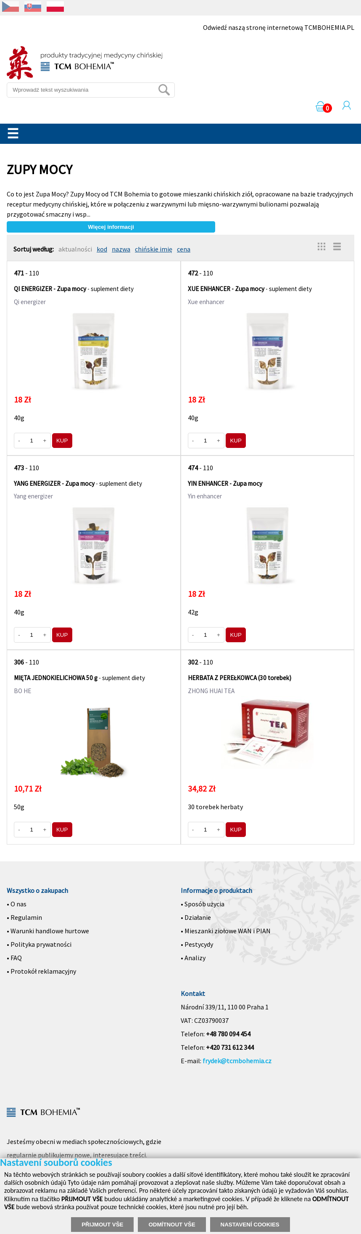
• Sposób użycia (202, 904)
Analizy (195, 957)
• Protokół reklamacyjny (41, 971)
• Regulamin (24, 917)
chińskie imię (153, 249)
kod (102, 249)
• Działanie (196, 917)
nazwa (121, 249)
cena (183, 249)
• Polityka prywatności (39, 944)
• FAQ (14, 957)
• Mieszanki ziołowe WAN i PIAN (226, 931)
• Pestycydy (197, 944)
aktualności (75, 249)
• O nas (16, 904)
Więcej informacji (111, 227)
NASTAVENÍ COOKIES (250, 1224)
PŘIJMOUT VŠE (102, 1224)
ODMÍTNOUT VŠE (171, 1224)
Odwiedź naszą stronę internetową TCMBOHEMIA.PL (278, 27)
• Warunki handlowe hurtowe (48, 931)
